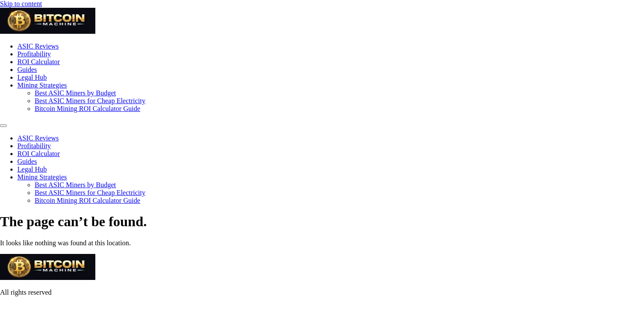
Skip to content (21, 3)
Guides (27, 69)
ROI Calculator (38, 61)
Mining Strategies (42, 85)
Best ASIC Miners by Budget (75, 93)
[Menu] (3, 125)
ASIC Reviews (38, 46)
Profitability (34, 54)
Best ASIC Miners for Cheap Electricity (90, 100)
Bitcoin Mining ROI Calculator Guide (87, 108)
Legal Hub (32, 77)
